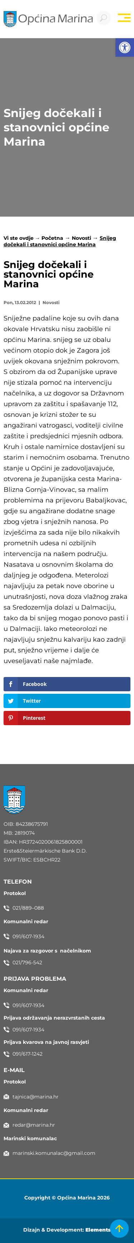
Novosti (81, 238)
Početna (52, 238)
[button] (124, 47)
